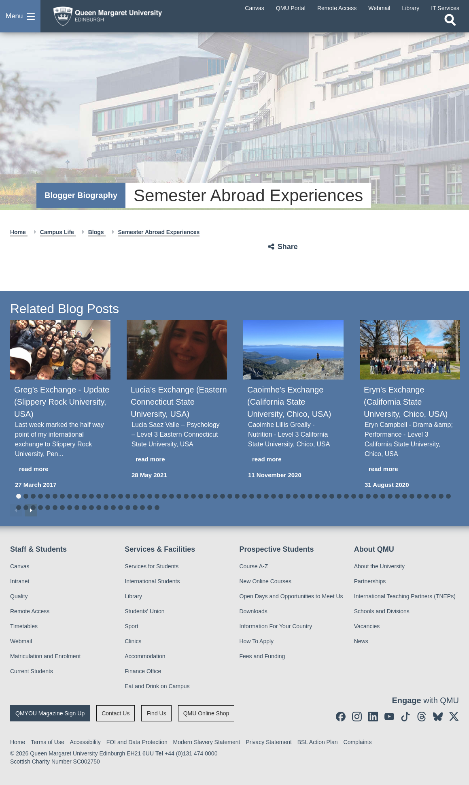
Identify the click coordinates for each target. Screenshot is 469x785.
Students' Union (144, 611)
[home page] (111, 16)
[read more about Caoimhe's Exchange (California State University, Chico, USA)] (293, 459)
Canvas (19, 566)
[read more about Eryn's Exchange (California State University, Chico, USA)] (410, 469)
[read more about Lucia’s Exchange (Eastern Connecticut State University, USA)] (177, 459)
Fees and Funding (262, 656)
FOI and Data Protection (137, 742)
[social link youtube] (389, 716)
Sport (131, 626)
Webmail (21, 641)
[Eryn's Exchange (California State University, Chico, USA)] (410, 350)
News (361, 641)
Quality (19, 596)
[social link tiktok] (405, 716)
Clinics (133, 641)
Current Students (31, 671)
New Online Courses (265, 581)
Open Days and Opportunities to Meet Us (291, 596)
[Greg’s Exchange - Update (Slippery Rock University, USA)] (60, 350)
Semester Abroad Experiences (159, 232)
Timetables (24, 626)
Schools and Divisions (382, 611)
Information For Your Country (276, 626)
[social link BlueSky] (438, 716)
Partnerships (370, 581)
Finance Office (143, 671)
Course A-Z (254, 566)
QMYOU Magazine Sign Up (50, 713)
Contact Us (115, 713)
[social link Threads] (422, 716)
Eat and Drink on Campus (157, 686)
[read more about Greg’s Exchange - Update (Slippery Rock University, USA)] (60, 469)
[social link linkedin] (373, 716)
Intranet (19, 581)
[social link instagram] (357, 716)
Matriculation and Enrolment (45, 656)
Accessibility (85, 742)
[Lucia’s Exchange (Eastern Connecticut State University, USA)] (177, 350)
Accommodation (145, 656)
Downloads (253, 611)
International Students (152, 581)
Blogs (97, 232)
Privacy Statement (269, 742)
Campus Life (58, 232)
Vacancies (367, 626)
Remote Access (29, 611)
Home (19, 232)
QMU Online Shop (206, 713)
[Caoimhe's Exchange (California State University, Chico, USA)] (293, 350)
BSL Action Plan (317, 742)
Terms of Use (47, 742)
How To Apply (257, 641)
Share (288, 247)
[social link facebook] (341, 716)
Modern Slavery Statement (206, 742)
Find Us (156, 713)
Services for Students (151, 566)
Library (133, 596)
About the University (379, 566)
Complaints (358, 742)
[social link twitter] (454, 716)
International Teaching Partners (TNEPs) (405, 596)
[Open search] (450, 23)
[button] (20, 18)
